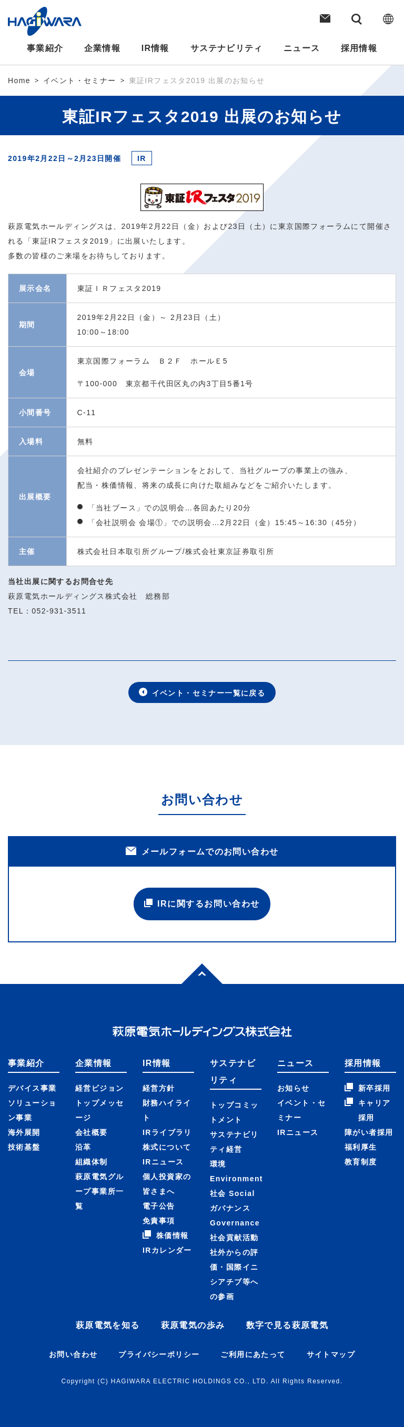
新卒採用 (368, 1087)
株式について (167, 1147)
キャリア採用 (368, 1110)
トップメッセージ (99, 1110)
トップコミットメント (234, 1112)
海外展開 (24, 1132)
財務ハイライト (167, 1110)
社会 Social (232, 1193)
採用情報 (360, 48)
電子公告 (159, 1206)
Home (19, 80)
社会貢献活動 (234, 1237)
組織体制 (91, 1162)
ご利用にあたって (252, 1354)
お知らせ (293, 1088)
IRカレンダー (167, 1250)
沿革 (83, 1147)
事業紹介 (43, 48)
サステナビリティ (226, 48)
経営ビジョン (99, 1088)
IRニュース (163, 1162)
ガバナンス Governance (235, 1215)
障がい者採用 (369, 1132)
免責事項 (159, 1221)
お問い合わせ (73, 1354)
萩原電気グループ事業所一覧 (99, 1191)
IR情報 (155, 48)
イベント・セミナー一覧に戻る (202, 692)
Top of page (193, 971)
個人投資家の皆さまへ (167, 1183)
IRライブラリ (167, 1132)
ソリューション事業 (32, 1110)
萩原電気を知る (108, 1325)
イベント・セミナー (79, 80)
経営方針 (159, 1088)
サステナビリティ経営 (234, 1141)
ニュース (302, 48)
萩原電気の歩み (193, 1325)
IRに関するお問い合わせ (202, 903)
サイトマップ (331, 1354)
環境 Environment (236, 1171)
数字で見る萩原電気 (287, 1325)
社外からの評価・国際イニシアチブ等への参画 (234, 1274)
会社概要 (91, 1132)
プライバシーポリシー (158, 1354)
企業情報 (101, 48)
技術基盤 (24, 1147)
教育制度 (361, 1162)
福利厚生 (361, 1147)
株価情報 (166, 1235)
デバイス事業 (32, 1088)
